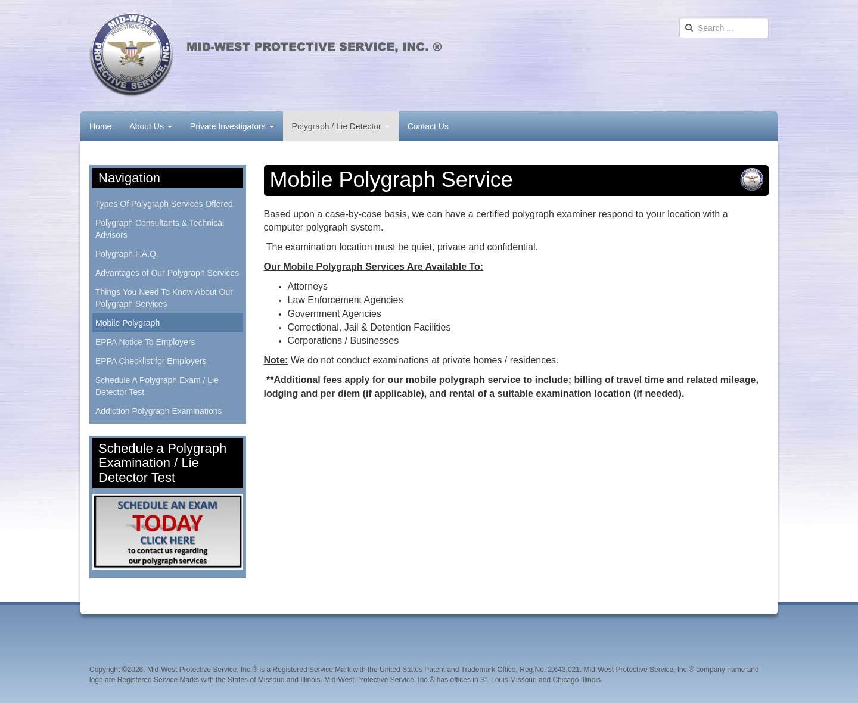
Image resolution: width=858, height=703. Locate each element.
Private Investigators (232, 126)
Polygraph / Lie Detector (341, 126)
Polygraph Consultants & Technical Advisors (159, 228)
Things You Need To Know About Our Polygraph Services (164, 298)
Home (100, 126)
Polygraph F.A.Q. (126, 254)
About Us (150, 126)
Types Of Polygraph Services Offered (164, 204)
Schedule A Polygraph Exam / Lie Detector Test (157, 386)
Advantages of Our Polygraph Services (167, 273)
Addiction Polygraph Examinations (158, 411)
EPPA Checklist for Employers (150, 361)
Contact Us (428, 126)
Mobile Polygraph (127, 323)
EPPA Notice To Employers (145, 342)
